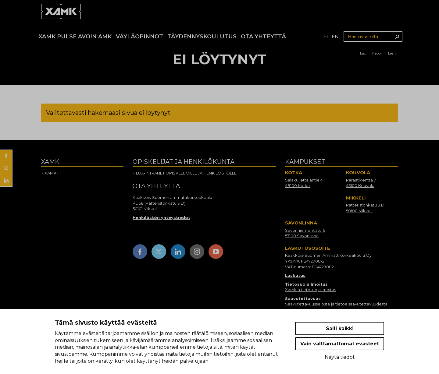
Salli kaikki (340, 328)
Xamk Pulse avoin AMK (75, 36)
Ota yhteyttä (263, 36)
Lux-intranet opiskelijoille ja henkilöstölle (186, 173)
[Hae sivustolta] (373, 36)
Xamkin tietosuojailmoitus (310, 289)
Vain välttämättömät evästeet (339, 344)
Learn (392, 53)
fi (325, 36)
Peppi (377, 53)
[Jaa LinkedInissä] (6, 180)
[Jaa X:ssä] (6, 168)
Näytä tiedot (340, 357)
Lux (363, 53)
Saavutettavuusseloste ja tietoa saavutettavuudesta (336, 304)
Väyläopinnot (139, 36)
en (335, 36)
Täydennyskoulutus (202, 36)
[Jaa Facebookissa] (6, 156)
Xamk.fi (53, 173)
